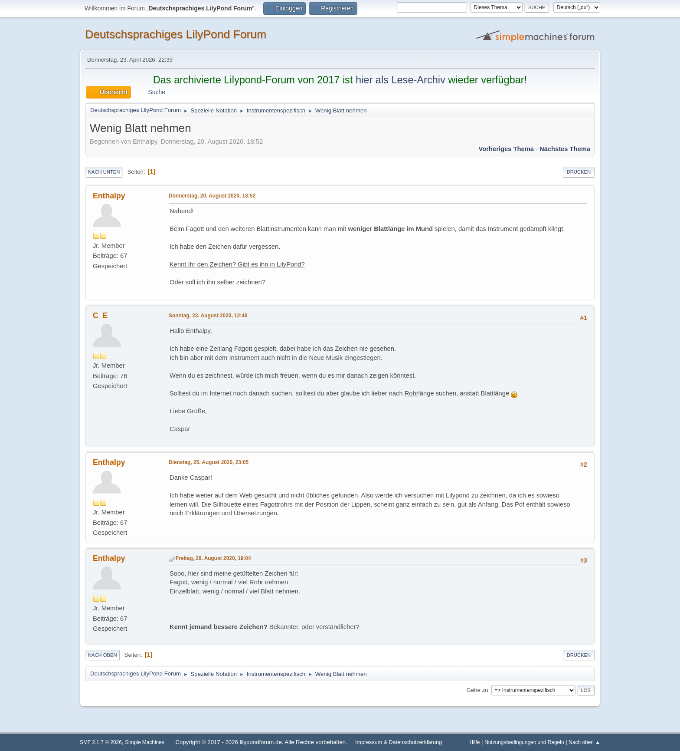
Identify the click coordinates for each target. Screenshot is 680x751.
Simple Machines (144, 742)
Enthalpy (109, 195)
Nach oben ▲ (584, 742)
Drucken (579, 172)
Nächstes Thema (564, 148)
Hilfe (475, 742)
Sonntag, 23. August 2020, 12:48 (208, 316)
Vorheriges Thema (506, 148)
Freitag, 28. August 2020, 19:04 (213, 558)
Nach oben (102, 655)
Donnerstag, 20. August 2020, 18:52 (212, 196)
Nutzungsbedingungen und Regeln (524, 742)
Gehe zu (477, 690)
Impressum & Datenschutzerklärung (398, 742)
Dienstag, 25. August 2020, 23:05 (208, 462)
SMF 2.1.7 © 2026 (101, 742)
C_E (100, 315)
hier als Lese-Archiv (400, 80)
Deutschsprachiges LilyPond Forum (175, 34)
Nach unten (104, 172)
